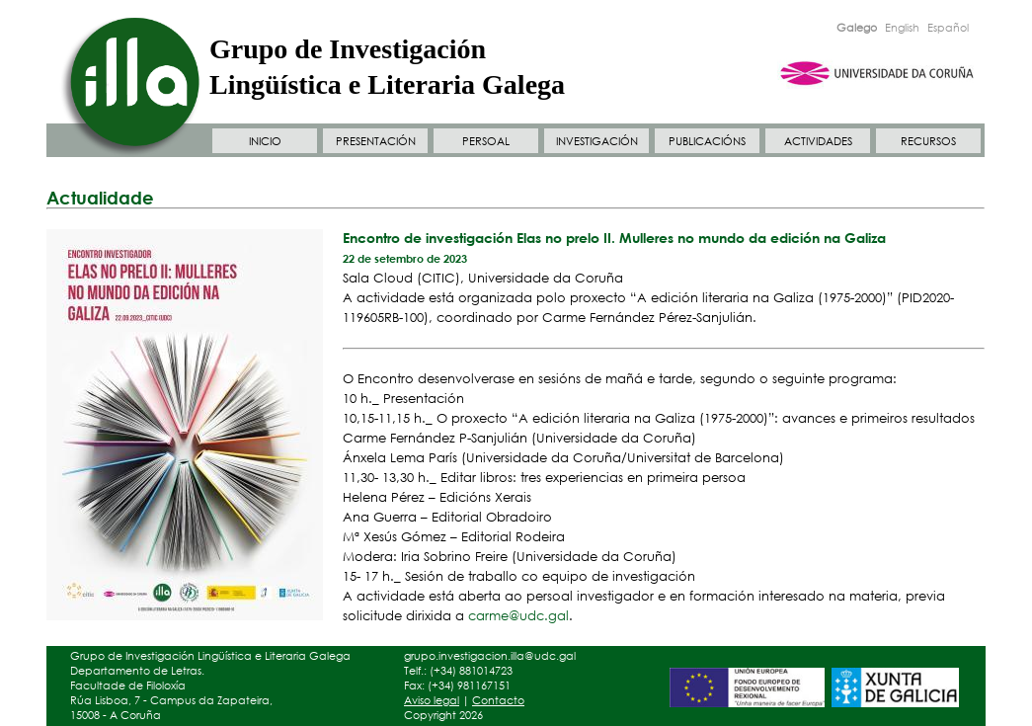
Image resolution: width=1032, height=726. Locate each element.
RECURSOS (928, 141)
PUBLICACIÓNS (707, 141)
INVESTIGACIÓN (597, 141)
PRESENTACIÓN (376, 141)
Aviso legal (431, 700)
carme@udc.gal (518, 615)
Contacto (498, 700)
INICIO (265, 141)
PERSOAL (486, 141)
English (902, 28)
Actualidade (100, 197)
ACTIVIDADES (818, 141)
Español (948, 28)
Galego (856, 28)
